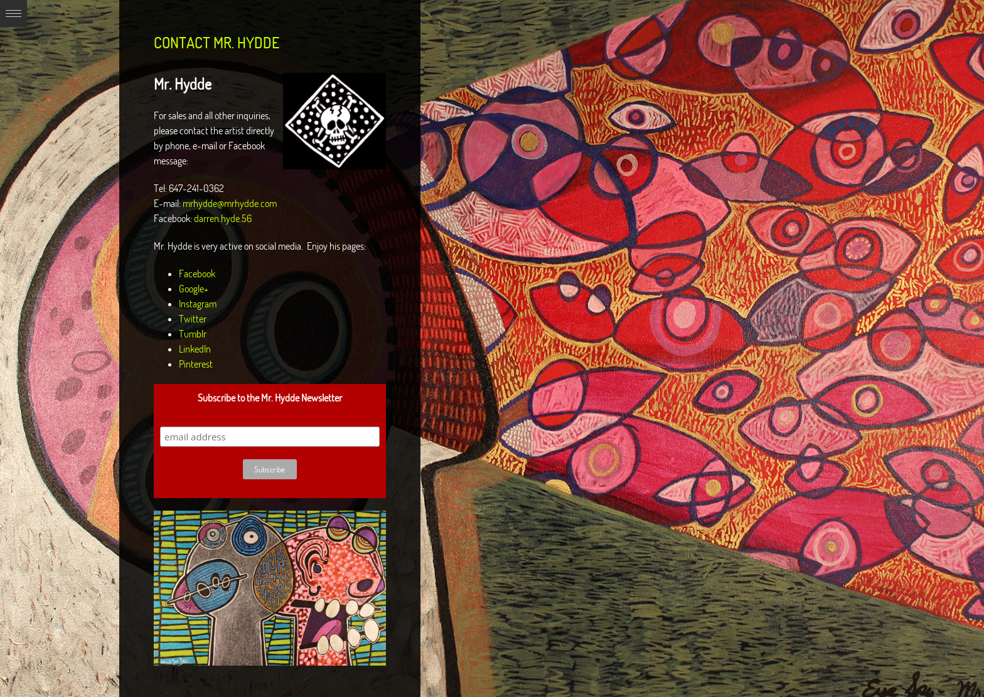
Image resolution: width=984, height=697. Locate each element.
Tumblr (192, 333)
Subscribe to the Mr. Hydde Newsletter (270, 397)
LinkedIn (195, 349)
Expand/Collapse (13, 13)
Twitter (192, 318)
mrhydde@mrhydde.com (230, 203)
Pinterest (196, 364)
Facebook (197, 273)
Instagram (198, 303)
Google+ (193, 288)
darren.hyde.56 (223, 218)
